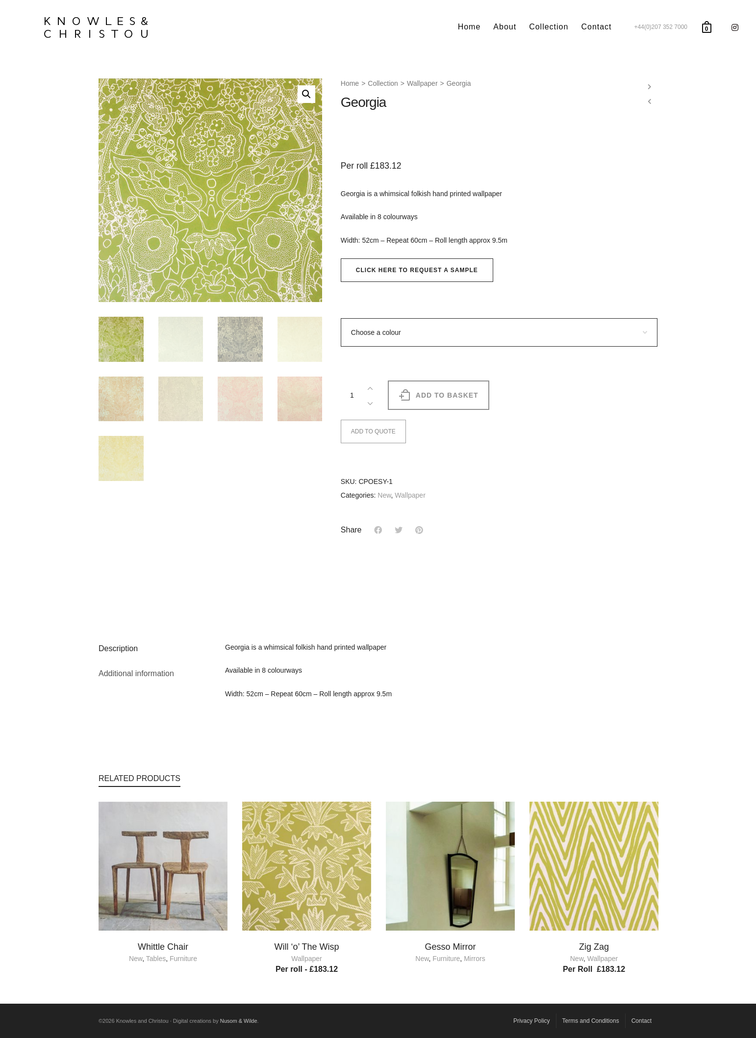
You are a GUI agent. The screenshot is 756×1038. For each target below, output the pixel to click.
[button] (417, 270)
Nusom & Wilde (238, 1021)
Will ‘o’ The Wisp (306, 947)
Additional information (136, 673)
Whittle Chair (163, 947)
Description (118, 648)
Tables (156, 958)
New (384, 495)
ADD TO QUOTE (373, 431)
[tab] (154, 648)
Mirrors (474, 958)
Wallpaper (422, 83)
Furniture (183, 958)
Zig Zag (594, 947)
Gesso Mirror (450, 947)
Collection (383, 83)
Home (350, 83)
